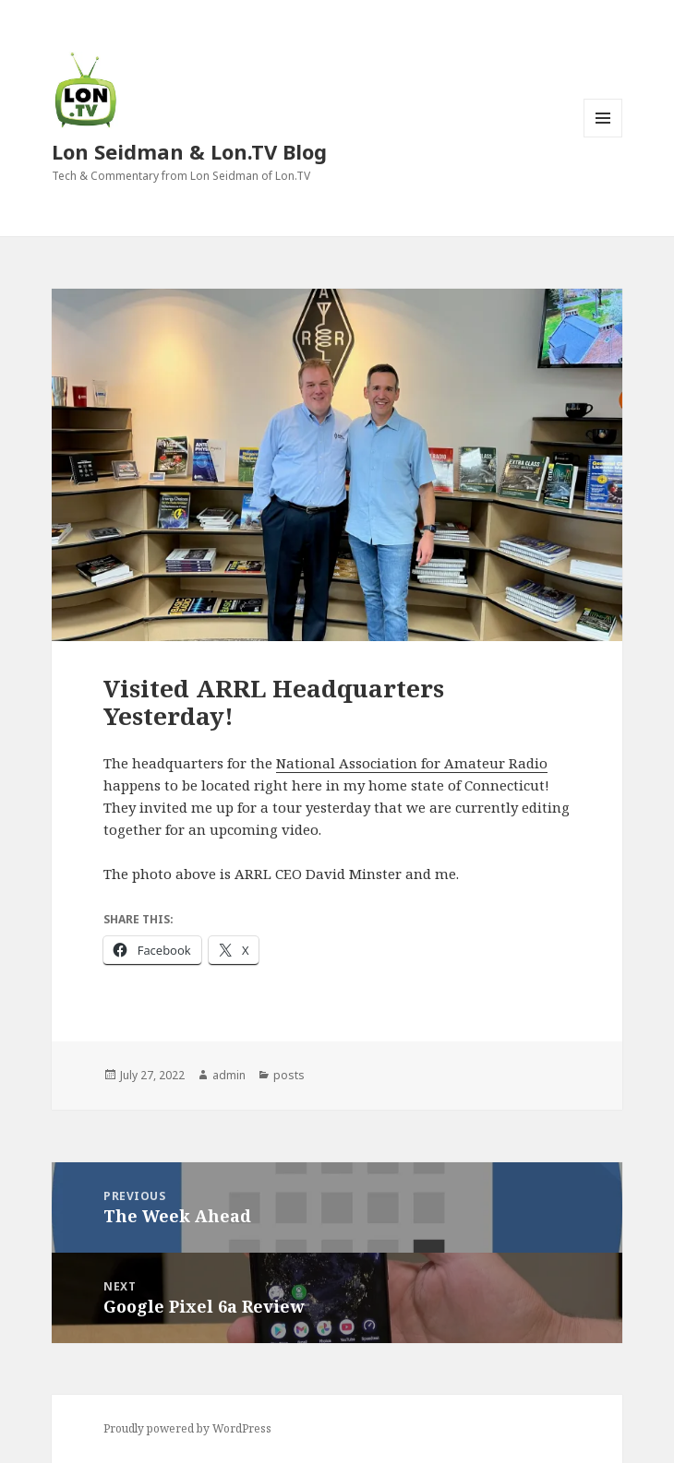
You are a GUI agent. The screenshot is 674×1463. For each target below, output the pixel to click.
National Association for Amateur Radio (412, 763)
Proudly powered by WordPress (187, 1428)
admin (229, 1075)
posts (289, 1075)
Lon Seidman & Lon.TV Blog (189, 151)
